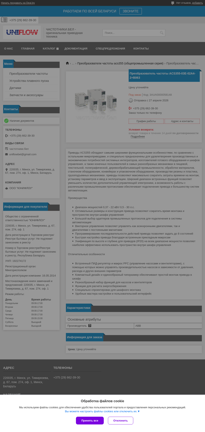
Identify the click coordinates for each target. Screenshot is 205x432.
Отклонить (120, 420)
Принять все (89, 420)
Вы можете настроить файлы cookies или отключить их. (101, 411)
